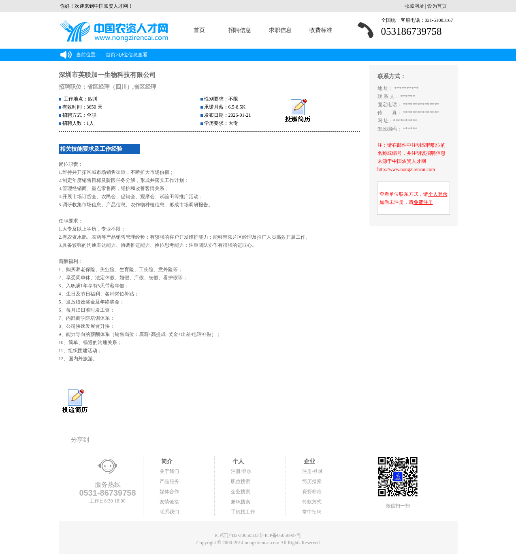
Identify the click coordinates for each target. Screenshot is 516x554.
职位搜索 (240, 481)
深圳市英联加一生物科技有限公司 (107, 74)
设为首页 (437, 6)
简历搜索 (312, 481)
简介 (166, 461)
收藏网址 (414, 6)
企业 (308, 461)
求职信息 (280, 30)
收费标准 (320, 30)
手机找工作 (243, 512)
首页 (199, 30)
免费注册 (423, 202)
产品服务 (169, 481)
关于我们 (169, 471)
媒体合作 (169, 491)
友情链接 (169, 502)
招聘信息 (239, 30)
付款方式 (312, 502)
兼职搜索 (240, 502)
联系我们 (169, 512)
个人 (237, 461)
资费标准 (312, 491)
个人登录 (438, 194)
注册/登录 (241, 471)
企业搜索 (240, 491)
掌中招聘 (312, 512)
